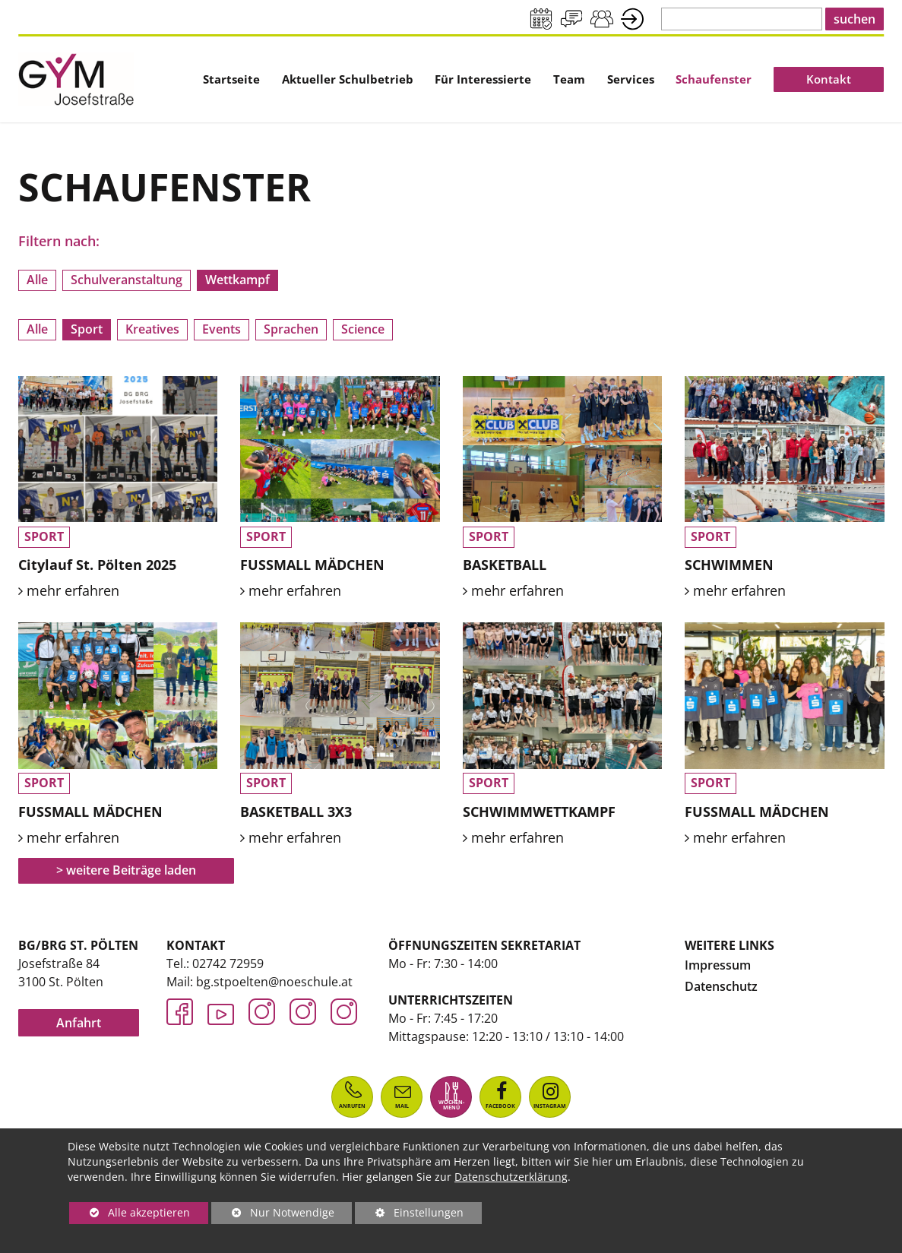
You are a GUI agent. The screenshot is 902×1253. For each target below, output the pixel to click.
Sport (87, 329)
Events (221, 329)
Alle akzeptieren (129, 1212)
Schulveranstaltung (126, 279)
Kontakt (828, 79)
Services (630, 79)
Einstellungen (409, 1214)
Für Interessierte (483, 79)
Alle (37, 279)
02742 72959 (228, 963)
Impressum (718, 965)
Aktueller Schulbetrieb (347, 79)
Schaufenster (714, 79)
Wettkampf (237, 279)
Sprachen (291, 329)
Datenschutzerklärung (511, 1176)
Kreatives (152, 329)
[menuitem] (231, 79)
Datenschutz (721, 986)
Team (569, 79)
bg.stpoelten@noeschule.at (274, 981)
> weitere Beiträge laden (127, 870)
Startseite (231, 79)
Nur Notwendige (272, 1214)
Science (363, 329)
